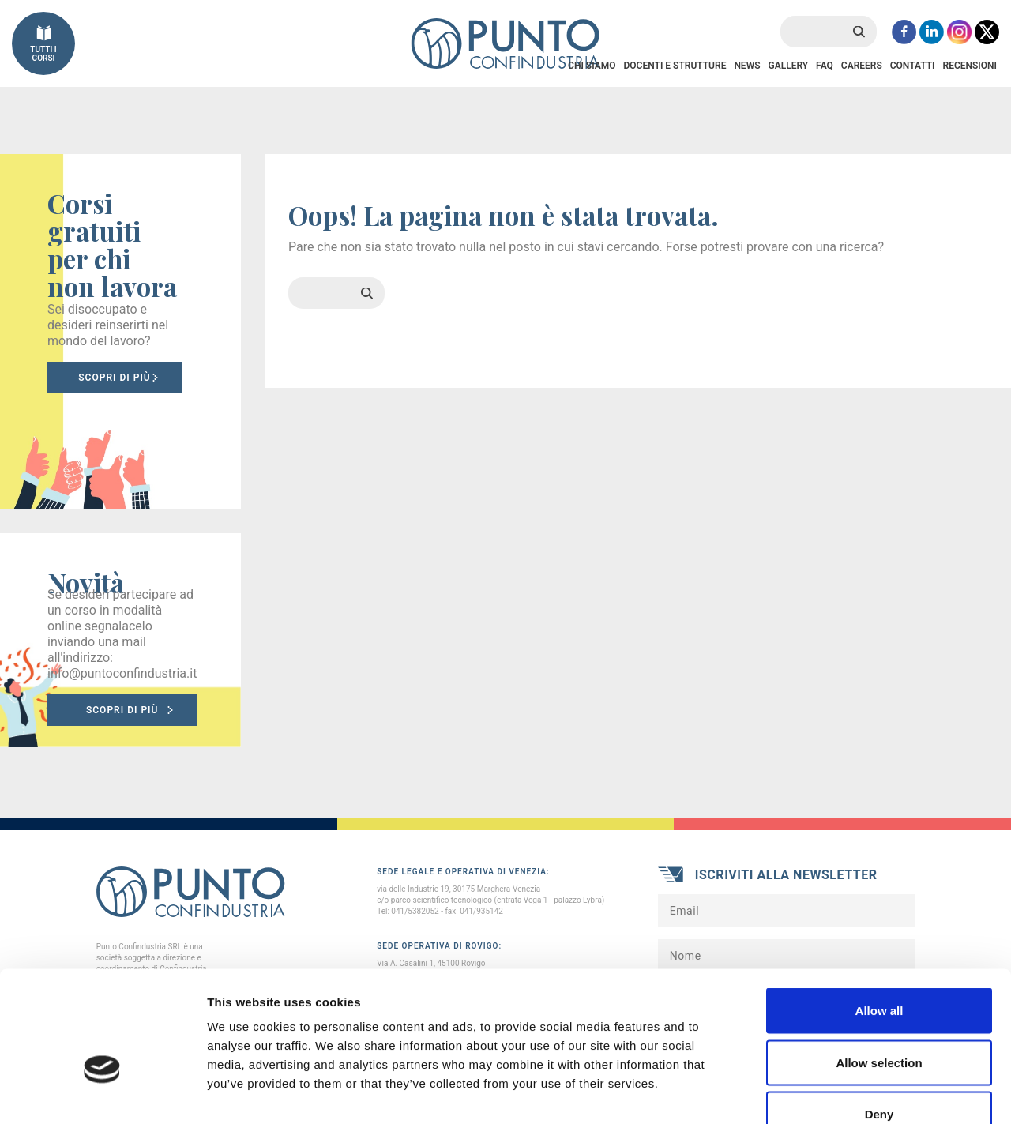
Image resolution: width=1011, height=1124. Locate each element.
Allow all (879, 916)
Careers (861, 65)
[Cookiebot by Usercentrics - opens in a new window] (102, 1093)
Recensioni (970, 65)
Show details (829, 1093)
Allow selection (879, 969)
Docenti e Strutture (674, 65)
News (747, 65)
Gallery (788, 65)
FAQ (824, 65)
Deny (879, 1020)
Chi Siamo (591, 65)
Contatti (912, 65)
